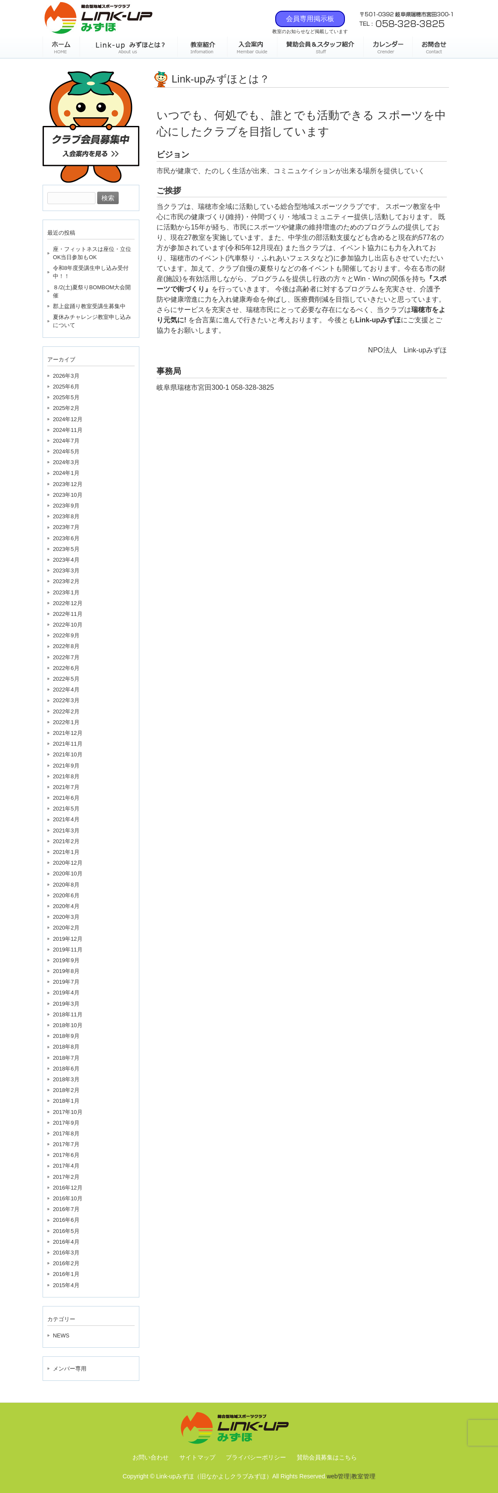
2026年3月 (66, 376)
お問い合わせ (150, 1457)
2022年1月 (66, 722)
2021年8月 (66, 776)
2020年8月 (66, 884)
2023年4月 (66, 560)
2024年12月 (68, 419)
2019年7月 (66, 982)
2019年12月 (68, 939)
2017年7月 (66, 1144)
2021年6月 (66, 798)
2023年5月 (66, 549)
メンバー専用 (69, 1368)
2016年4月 (66, 1242)
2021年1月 (66, 852)
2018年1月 (66, 1101)
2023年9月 (66, 505)
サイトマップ (197, 1457)
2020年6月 (66, 895)
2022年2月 (66, 711)
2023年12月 (68, 484)
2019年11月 (68, 949)
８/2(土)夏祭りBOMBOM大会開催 (92, 291)
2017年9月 (66, 1123)
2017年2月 (66, 1177)
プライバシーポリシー (256, 1457)
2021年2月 (66, 841)
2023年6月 (66, 538)
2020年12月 (68, 863)
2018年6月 (66, 1068)
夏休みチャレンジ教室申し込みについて (92, 321)
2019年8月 (66, 971)
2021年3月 (66, 830)
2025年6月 (66, 386)
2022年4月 (66, 689)
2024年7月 (66, 440)
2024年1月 (66, 473)
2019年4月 (66, 992)
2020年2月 (66, 927)
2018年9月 (66, 1036)
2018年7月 (66, 1058)
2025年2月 (66, 408)
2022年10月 (68, 624)
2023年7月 (66, 527)
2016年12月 (68, 1187)
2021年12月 (68, 733)
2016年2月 (66, 1263)
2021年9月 (66, 765)
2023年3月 (66, 570)
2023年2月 (66, 581)
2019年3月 (66, 1003)
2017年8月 (66, 1133)
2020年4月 (66, 906)
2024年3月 (66, 462)
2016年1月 (66, 1274)
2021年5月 (66, 808)
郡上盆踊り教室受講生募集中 (89, 306)
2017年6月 (66, 1155)
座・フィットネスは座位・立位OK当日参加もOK (92, 253)
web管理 (338, 1476)
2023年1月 (66, 592)
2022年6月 (66, 668)
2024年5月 (66, 451)
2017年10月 (68, 1112)
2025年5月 (66, 397)
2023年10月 (68, 495)
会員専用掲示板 (310, 18)
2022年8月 (66, 646)
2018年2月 (66, 1090)
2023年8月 (66, 516)
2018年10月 (68, 1025)
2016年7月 (66, 1209)
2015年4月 (66, 1285)
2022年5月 (66, 679)
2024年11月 (68, 430)
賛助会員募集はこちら (327, 1457)
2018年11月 (68, 1014)
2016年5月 (66, 1231)
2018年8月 (66, 1046)
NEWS (61, 1335)
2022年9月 (66, 635)
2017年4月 (66, 1166)
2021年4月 (66, 819)
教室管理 (363, 1476)
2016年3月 (66, 1252)
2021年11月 (68, 743)
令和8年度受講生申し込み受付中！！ (91, 272)
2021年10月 (68, 754)
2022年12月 (68, 603)
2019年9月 (66, 960)
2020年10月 (68, 873)
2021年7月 (66, 787)
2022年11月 (68, 614)
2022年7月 (66, 657)
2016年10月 (68, 1198)
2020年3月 (66, 917)
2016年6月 (66, 1220)
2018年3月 (66, 1079)
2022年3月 (66, 700)
